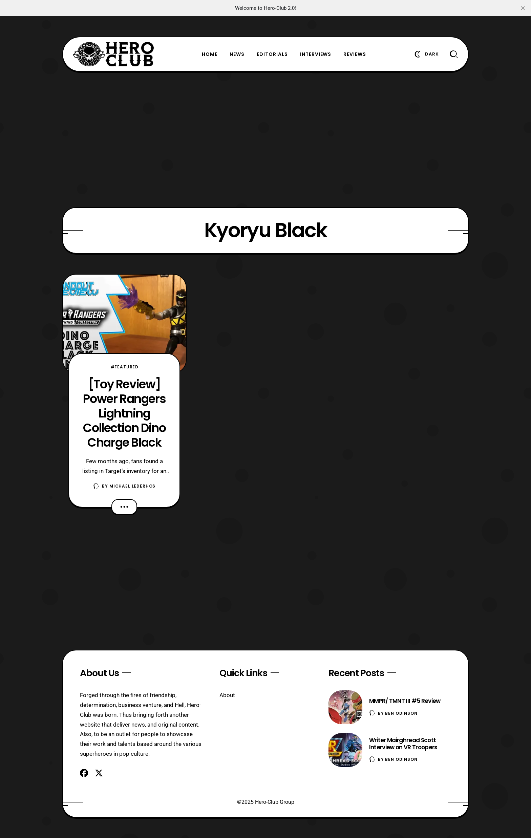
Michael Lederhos (132, 486)
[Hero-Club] (113, 54)
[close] (522, 8)
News (237, 54)
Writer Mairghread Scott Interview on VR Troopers (403, 743)
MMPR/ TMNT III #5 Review (405, 701)
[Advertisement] (265, 139)
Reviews (354, 54)
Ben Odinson (401, 713)
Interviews (316, 54)
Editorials (272, 54)
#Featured (124, 367)
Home (209, 54)
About (227, 695)
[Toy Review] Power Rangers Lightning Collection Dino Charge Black (124, 413)
